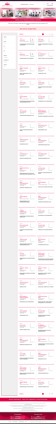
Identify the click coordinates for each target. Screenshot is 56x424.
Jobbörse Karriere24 (24, 4)
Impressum (10, 421)
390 (49, 34)
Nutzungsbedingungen (21, 421)
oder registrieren (50, 5)
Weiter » (52, 34)
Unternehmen (31, 4)
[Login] (52, 3)
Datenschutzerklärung (15, 421)
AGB (25, 421)
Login (48, 3)
